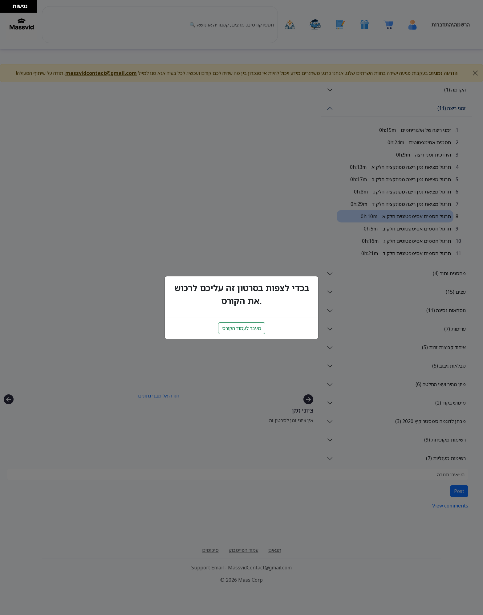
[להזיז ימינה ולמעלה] (8, 4)
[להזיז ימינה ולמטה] (8, 8)
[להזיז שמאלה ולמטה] (4, 8)
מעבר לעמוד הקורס (241, 328)
